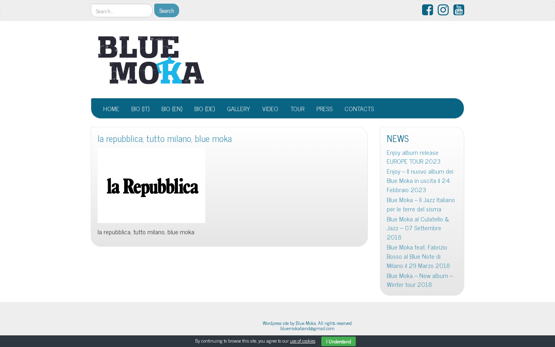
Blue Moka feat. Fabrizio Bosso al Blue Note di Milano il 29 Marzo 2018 (418, 256)
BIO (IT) (140, 108)
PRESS (324, 108)
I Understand (338, 341)
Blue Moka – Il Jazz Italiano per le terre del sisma (421, 204)
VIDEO (270, 108)
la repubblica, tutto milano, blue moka (165, 138)
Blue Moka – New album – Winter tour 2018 (420, 280)
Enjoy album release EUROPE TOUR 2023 (414, 157)
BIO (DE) (204, 108)
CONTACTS (359, 108)
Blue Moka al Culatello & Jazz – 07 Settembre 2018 (418, 228)
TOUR (297, 108)
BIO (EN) (171, 108)
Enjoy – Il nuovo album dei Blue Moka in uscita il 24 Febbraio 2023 (420, 180)
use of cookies (302, 341)
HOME (111, 108)
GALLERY (238, 108)
